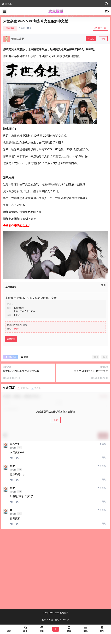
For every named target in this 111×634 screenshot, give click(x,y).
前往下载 (100, 28)
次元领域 (63, 612)
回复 (104, 457)
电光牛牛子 (16, 444)
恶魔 (12, 466)
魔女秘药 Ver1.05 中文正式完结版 (21, 371)
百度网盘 (11, 339)
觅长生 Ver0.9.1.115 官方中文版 (91, 371)
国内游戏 (10, 28)
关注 (91, 39)
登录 (16, 328)
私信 (103, 39)
